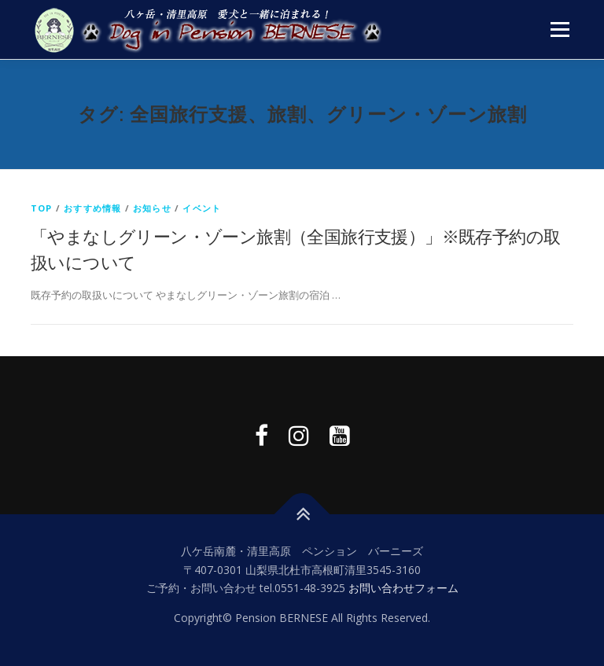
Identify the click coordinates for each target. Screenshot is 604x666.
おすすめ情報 (92, 208)
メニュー (559, 29)
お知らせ (152, 208)
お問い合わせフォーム (403, 587)
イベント (201, 208)
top (42, 208)
